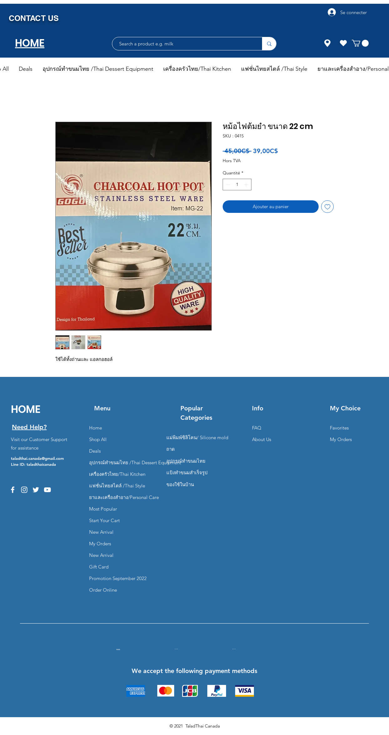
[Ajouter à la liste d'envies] (327, 206)
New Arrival (101, 532)
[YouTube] (47, 490)
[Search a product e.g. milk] (184, 43)
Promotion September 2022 (118, 578)
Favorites (339, 428)
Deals (95, 451)
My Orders (100, 544)
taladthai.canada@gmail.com (37, 458)
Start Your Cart (104, 520)
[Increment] (246, 184)
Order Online (103, 590)
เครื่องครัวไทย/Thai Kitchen (117, 474)
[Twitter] (36, 490)
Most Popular (103, 509)
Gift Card (99, 567)
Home (95, 428)
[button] (360, 43)
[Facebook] (12, 490)
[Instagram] (24, 490)
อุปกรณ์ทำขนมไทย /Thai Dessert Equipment (135, 462)
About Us (261, 439)
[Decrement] (227, 184)
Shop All (98, 439)
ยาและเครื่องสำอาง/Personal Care (124, 497)
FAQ (256, 428)
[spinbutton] (237, 184)
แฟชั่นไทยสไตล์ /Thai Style (117, 486)
